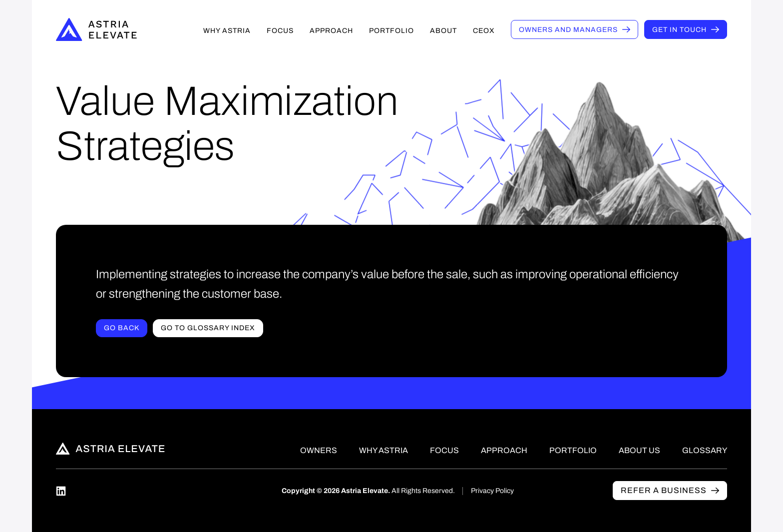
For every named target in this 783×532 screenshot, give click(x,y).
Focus (280, 30)
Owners (568, 29)
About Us (639, 450)
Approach (331, 30)
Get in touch (679, 29)
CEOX (484, 30)
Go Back (121, 328)
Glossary (704, 450)
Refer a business (664, 490)
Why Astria (227, 30)
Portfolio (391, 30)
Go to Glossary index (208, 328)
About (443, 30)
